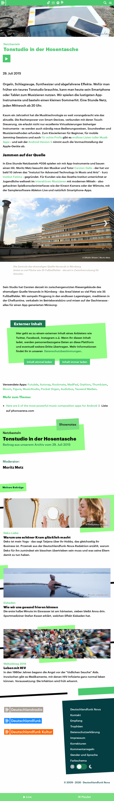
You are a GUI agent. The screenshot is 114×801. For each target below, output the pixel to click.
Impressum (77, 737)
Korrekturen (78, 743)
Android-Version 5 (40, 141)
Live (29, 796)
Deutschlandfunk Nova (85, 709)
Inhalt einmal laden (39, 361)
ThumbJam (99, 384)
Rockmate (59, 384)
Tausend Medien (86, 389)
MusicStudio (31, 389)
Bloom (7, 389)
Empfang (76, 720)
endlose (77, 137)
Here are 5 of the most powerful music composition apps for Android (51, 405)
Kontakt (75, 715)
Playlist (86, 796)
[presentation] (8, 221)
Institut (8, 176)
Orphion (85, 384)
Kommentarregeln (82, 749)
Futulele (33, 384)
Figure (17, 389)
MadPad (72, 384)
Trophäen (76, 726)
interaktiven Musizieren (50, 181)
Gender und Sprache (84, 754)
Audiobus (67, 389)
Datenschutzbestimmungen (62, 351)
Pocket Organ (50, 389)
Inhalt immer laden (74, 361)
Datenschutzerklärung (85, 732)
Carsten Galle (83, 167)
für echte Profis (52, 137)
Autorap (45, 384)
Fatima (17, 176)
